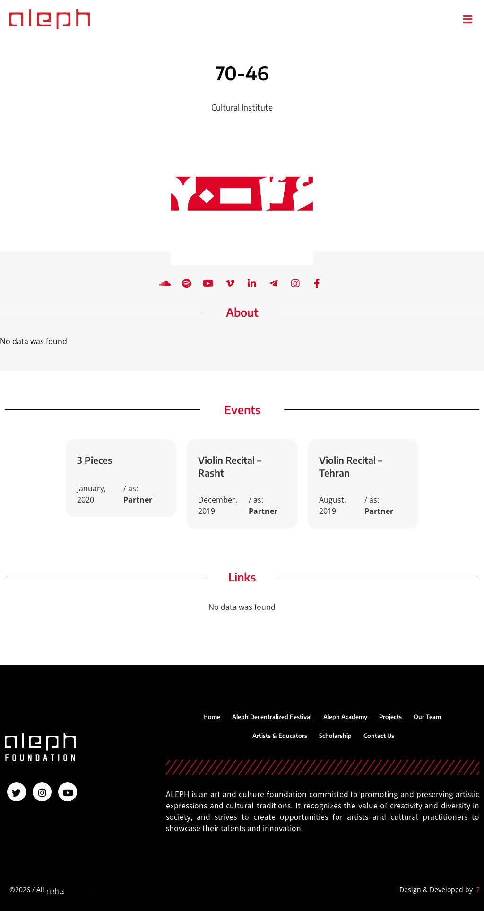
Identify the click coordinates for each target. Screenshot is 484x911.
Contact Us (378, 735)
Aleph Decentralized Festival (271, 716)
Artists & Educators (279, 735)
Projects (390, 716)
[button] (467, 19)
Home (211, 716)
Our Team (427, 716)
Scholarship (335, 735)
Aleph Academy (345, 716)
